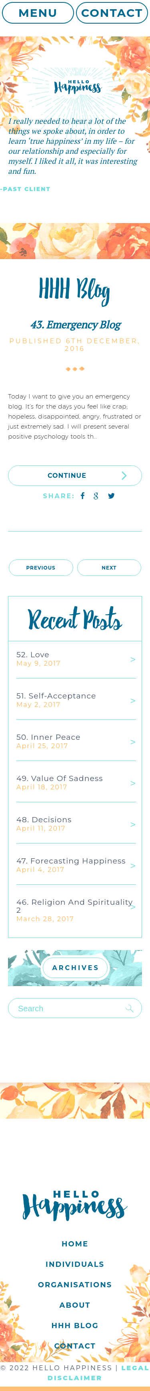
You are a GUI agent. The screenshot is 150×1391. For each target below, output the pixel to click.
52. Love (33, 654)
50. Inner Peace (48, 737)
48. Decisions (44, 819)
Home (75, 1244)
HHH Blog (74, 1325)
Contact (112, 13)
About (75, 1305)
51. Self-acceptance (56, 696)
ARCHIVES (76, 968)
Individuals (75, 1264)
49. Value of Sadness (59, 778)
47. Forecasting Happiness (71, 861)
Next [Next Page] (109, 568)
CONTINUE (88, 475)
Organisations (75, 1284)
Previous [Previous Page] (40, 568)
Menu (38, 13)
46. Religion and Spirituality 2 (74, 906)
